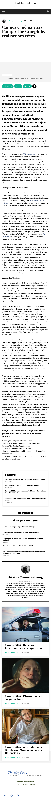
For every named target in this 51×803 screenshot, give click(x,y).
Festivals (7, 75)
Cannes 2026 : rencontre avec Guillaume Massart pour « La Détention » (26, 492)
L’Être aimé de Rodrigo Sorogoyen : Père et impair (21, 532)
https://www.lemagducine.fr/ (26, 581)
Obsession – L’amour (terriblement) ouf (17, 546)
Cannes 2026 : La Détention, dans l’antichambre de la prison (25, 499)
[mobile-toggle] (3, 11)
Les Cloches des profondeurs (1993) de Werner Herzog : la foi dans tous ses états (24, 552)
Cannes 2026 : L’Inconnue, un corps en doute (22, 485)
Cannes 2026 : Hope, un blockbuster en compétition (25, 479)
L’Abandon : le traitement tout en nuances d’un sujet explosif (22, 539)
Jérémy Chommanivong (14, 21)
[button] (48, 11)
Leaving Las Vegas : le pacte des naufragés (18, 527)
